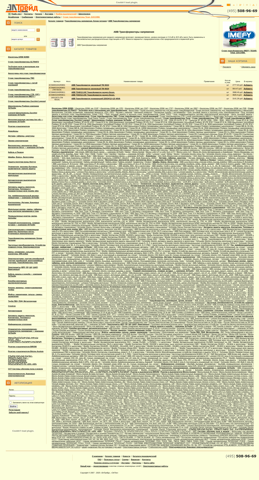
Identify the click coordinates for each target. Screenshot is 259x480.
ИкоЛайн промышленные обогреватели (235, 364)
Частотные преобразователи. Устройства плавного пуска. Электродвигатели (26, 246)
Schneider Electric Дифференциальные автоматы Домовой (193, 253)
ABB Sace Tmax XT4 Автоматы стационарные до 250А (202, 213)
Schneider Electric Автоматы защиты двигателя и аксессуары (168, 241)
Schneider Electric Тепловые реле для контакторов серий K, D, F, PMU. (121, 245)
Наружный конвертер (143, 112)
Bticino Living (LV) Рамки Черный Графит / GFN (95, 413)
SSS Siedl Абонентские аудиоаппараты (174, 156)
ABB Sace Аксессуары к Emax (240, 213)
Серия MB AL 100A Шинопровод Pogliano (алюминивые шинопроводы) (141, 126)
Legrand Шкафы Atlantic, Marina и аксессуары (127, 172)
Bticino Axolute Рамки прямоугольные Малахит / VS (177, 378)
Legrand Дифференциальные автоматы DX (190, 356)
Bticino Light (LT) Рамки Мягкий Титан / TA (224, 396)
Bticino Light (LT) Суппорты (135, 402)
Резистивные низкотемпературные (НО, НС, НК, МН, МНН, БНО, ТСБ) (88, 439)
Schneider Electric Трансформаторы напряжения (130, 302)
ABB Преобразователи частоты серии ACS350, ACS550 (188, 304)
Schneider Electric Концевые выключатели (104, 261)
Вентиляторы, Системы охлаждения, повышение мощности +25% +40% (83, 112)
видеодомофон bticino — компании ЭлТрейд (125, 156)
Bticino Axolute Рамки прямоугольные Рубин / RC (72, 380)
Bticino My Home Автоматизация (233, 413)
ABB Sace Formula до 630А (107, 209)
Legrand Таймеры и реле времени (101, 265)
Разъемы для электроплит (90, 186)
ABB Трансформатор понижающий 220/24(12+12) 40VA (96, 99)
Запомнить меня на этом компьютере (28, 403)
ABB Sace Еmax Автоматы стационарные (181, 215)
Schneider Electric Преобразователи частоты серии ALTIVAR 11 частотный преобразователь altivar (178, 308)
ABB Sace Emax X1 (235, 207)
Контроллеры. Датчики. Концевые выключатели (173, 257)
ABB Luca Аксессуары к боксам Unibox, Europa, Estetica (203, 162)
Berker (128, 152)
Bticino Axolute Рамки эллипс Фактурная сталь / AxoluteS (80, 392)
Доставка (49, 14)
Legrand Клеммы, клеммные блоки (217, 314)
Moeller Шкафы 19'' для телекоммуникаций (131, 178)
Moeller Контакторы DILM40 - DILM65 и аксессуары (186, 237)
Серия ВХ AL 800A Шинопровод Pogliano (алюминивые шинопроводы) (127, 142)
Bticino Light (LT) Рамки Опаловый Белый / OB (108, 398)
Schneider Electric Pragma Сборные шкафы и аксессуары (151, 180)
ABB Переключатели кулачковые (154, 289)
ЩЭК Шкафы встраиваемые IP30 (239, 182)
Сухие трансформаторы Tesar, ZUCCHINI (81, 17)
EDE (82, 154)
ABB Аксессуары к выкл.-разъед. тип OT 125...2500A (105, 273)
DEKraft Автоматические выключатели (236, 192)
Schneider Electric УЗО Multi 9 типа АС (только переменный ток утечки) (169, 255)
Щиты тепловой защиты (241, 114)
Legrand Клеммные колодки (189, 314)
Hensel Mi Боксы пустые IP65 (69, 170)
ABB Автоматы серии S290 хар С (226, 190)
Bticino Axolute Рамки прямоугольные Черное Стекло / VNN (195, 382)
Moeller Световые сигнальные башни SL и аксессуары (222, 295)
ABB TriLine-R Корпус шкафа (228, 164)
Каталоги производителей (144, 456)
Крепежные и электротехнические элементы (189, 435)
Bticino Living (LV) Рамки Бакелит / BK (107, 404)
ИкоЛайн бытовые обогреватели (201, 364)
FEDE (93, 154)
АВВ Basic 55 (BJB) (60, 156)
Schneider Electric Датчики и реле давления (125, 259)
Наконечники (154, 332)
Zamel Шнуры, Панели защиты (65, 186)
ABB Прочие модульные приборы (141, 263)
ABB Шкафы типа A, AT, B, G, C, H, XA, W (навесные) (206, 166)
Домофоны (13, 131)
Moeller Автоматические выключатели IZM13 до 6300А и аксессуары (223, 217)
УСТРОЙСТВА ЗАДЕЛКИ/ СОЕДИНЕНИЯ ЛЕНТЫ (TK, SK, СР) (174, 445)
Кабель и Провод (16, 152)
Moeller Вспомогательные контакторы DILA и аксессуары (76, 235)
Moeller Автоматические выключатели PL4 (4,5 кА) (231, 195)
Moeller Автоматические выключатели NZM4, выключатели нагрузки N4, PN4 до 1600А (198, 223)
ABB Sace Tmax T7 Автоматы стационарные (215, 211)
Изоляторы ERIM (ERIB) (18, 57)
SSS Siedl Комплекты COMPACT (76, 158)
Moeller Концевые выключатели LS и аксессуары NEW (160, 293)
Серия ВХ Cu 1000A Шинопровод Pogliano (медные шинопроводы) (187, 142)
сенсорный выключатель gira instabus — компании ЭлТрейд (227, 150)
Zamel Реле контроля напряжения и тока (69, 269)
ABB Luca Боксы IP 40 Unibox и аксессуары (98, 164)
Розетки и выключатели (19, 126)
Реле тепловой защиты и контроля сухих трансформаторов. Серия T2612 (138, 114)
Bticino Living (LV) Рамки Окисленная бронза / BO (226, 408)
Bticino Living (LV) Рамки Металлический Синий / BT (100, 408)
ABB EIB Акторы (190, 148)
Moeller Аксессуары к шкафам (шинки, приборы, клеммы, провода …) (191, 174)
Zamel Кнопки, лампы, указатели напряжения (201, 267)
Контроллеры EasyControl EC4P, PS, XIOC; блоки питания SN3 (121, 336)
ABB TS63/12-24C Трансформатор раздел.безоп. (93, 95)
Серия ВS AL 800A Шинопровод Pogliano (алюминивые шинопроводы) (127, 132)
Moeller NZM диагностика (181, 217)
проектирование (100, 466)
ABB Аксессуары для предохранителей (189, 415)
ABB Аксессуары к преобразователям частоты (95, 304)
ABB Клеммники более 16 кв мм (156, 312)
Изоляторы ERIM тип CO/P (87, 108)
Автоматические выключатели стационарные (204, 207)
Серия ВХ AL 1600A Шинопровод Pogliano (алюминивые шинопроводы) (159, 138)
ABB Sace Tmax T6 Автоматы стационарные (174, 211)
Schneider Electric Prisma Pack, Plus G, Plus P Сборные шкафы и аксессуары (211, 180)
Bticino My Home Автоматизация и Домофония (213, 152)
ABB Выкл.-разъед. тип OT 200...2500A (115, 279)
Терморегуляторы (59, 366)
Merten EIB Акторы (141, 150)
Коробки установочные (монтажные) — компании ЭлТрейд (229, 328)
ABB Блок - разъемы (181, 269)
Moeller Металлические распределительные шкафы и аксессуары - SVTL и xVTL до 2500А (110, 176)
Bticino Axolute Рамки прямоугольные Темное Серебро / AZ (164, 380)
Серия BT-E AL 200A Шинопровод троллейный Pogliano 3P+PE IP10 (103, 124)
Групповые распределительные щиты (167, 324)
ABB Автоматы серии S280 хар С (167, 190)
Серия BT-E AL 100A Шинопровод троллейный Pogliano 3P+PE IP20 (184, 122)
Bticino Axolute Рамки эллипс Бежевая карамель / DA (199, 384)
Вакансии (135, 460)
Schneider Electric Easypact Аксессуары (185, 227)
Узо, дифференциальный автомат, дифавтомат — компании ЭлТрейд (23, 197)
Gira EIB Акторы (68, 150)
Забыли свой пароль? (19, 412)
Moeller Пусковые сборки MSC (144, 239)
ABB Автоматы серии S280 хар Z (137, 190)
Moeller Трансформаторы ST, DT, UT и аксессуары (224, 239)
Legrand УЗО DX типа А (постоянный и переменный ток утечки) (112, 249)
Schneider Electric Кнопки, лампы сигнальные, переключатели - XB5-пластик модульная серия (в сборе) (96, 299)
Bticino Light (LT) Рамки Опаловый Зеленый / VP (149, 398)
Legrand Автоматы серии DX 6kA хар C (103, 194)
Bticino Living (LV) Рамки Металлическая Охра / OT (163, 406)
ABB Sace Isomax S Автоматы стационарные (139, 209)
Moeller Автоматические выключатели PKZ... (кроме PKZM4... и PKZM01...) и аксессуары (113, 233)
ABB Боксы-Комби (199, 269)
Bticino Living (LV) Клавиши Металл (232, 402)
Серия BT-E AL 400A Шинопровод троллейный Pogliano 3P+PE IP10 (81, 126)
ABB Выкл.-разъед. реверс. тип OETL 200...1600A (109, 277)
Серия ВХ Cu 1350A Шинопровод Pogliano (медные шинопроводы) (102, 144)
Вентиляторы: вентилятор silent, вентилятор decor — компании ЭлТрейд (26, 146)
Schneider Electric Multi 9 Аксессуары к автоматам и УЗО (106, 207)
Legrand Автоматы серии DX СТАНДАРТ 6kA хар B (178, 194)
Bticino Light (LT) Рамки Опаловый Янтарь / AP (233, 398)
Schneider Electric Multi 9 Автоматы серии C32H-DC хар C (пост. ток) (102, 199)
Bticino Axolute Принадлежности (146, 374)
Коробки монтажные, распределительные (17, 282)
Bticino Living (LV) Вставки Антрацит (199, 402)
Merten (177, 154)
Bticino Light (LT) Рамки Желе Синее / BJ (229, 394)
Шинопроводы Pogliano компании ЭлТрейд (111, 120)
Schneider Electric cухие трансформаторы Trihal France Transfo (78, 118)
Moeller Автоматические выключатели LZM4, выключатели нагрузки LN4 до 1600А (97, 221)
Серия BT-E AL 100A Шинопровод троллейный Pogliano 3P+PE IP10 (124, 122)
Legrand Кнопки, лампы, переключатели (68, 265)
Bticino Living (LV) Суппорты (205, 413)
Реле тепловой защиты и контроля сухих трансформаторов (213, 112)
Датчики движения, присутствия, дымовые (206, 158)
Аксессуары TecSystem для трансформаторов (233, 116)
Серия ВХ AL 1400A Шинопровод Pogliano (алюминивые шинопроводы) (96, 138)
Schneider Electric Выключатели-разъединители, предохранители (112, 285)
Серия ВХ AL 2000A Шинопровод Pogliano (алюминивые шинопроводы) (222, 138)
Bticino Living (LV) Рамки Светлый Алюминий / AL (110, 409)
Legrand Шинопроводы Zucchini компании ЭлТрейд (22, 114)
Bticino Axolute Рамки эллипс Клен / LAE (217, 386)
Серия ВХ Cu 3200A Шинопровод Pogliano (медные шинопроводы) (134, 146)
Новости (126, 456)
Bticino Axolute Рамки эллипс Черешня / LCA (124, 392)
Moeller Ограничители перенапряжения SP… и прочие (76, 368)
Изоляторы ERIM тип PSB (235, 108)
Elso (87, 154)
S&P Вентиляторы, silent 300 (186, 160)
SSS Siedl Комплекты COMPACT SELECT (111, 158)
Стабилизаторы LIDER (157, 447)
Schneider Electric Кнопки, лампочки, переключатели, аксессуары (132, 297)
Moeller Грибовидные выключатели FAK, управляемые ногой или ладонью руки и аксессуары (148, 291)
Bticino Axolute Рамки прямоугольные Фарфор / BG (104, 382)
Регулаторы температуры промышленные (199, 437)
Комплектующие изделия (106, 435)
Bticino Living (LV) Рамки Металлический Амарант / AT (209, 406)
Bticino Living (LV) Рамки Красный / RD (124, 406)
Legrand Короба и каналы (79, 366)
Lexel (163, 154)
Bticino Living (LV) (184, 152)
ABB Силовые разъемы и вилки (223, 269)
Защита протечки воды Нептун (22, 162)
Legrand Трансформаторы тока (95, 320)
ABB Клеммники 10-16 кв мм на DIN (101, 312)
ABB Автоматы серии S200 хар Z (151, 188)
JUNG (148, 154)
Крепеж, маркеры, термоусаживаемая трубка (131, 330)
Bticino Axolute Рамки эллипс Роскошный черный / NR (146, 390)
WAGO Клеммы (145, 316)
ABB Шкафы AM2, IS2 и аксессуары (134, 166)
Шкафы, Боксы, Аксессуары (21, 157)
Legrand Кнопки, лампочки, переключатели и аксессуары (220, 289)
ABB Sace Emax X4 (86, 209)
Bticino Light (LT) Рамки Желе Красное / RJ (152, 394)
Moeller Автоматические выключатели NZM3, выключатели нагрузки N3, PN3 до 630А (123, 223)
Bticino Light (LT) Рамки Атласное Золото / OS (102, 402)
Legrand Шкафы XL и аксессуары (193, 172)
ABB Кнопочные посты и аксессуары (77, 289)
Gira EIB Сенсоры (145, 334)
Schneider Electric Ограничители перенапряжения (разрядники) (129, 368)
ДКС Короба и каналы (222, 326)
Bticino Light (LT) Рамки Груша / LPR (67, 394)
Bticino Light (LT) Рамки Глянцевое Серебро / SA (232, 392)
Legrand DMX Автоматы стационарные (216, 215)
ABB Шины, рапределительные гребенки (218, 312)
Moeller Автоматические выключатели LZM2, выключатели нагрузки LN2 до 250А (156, 219)
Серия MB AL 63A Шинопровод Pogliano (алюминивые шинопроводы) (98, 128)
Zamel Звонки (98, 160)
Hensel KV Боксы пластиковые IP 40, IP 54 (90, 168)
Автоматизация (15, 311)
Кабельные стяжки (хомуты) (207, 330)
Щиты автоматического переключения (69, 326)
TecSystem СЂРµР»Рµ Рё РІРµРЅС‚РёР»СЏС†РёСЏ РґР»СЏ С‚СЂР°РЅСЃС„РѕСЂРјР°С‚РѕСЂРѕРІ (147, 431)
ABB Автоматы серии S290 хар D (196, 190)
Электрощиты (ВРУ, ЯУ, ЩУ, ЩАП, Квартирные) (128, 324)
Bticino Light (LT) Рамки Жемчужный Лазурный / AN (110, 396)
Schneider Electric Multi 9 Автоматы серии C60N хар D (121, 205)
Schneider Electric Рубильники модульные (214, 285)
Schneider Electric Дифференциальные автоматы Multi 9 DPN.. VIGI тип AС (133, 253)
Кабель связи (111, 162)
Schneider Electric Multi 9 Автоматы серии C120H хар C (157, 199)
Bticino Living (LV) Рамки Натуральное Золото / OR (182, 408)
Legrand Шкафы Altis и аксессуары (162, 172)
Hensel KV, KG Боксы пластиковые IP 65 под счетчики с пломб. (167, 168)
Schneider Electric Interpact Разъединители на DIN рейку (213, 427)
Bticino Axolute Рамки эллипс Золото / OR (180, 386)
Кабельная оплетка (185, 330)
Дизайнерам (13, 17)
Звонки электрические (18, 141)
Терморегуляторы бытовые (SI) (103, 445)
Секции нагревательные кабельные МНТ (190, 439)
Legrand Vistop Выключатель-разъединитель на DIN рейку (208, 281)
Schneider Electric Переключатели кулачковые (127, 301)
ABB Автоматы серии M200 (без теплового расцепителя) (195, 186)
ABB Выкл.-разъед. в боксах (230, 273)
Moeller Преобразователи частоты (114, 239)
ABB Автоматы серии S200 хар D (91, 188)
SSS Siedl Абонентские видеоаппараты (210, 156)
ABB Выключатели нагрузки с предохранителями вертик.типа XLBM (164, 279)
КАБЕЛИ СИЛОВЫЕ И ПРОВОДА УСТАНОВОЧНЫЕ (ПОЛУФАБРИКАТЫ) (202, 433)
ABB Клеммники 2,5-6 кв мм (130, 312)
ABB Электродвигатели (82, 306)
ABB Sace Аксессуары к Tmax (120, 215)
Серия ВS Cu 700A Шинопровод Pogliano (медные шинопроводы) (102, 134)
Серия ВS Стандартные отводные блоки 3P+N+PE (210, 134)
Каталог (38, 14)
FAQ (99, 460)
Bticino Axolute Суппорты (155, 392)
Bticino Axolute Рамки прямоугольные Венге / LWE (178, 376)
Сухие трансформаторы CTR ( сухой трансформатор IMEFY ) (186, 116)
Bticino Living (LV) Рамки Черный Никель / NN (136, 413)
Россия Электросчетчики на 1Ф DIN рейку (204, 322)
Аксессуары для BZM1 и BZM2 (146, 207)
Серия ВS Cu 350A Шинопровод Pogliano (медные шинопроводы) (188, 132)
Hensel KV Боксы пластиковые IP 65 (124, 168)
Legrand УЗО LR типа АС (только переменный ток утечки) (220, 249)
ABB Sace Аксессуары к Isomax (93, 215)
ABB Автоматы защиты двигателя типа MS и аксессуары (108, 229)
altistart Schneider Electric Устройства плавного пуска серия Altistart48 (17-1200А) (130, 306)
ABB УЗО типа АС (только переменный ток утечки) (223, 247)
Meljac (169, 154)
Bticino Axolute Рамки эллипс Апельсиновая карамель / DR (149, 384)
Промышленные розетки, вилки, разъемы (151, 269)
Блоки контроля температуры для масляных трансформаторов (167, 110)
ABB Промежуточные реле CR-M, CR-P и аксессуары (150, 231)
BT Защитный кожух (141, 120)
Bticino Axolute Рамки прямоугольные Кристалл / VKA (131, 378)
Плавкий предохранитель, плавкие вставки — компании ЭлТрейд (24, 224)
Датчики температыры (134, 433)
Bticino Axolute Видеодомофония (233, 372)
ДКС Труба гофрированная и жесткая (237, 332)
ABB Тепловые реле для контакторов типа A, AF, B (213, 231)
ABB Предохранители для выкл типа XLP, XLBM (118, 281)
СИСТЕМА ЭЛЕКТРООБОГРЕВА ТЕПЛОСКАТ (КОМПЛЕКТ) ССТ (162, 443)
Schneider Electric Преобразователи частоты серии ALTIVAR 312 (103, 310)
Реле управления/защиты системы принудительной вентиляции (201, 114)
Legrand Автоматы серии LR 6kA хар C (100, 195)
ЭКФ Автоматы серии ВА (171, 207)
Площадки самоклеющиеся (241, 330)
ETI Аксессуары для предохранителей (232, 423)
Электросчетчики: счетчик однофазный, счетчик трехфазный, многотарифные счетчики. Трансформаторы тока (26, 261)
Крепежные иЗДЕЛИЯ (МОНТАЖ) (223, 435)
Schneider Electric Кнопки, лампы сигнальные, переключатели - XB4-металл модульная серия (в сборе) (208, 297)
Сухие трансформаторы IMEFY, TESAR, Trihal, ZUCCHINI (239, 52)
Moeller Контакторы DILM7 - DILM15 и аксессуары (231, 237)
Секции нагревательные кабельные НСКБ (228, 439)
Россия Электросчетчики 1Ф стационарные (167, 322)
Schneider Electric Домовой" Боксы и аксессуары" (161, 182)
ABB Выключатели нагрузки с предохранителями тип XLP (103, 423)
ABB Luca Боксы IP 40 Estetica (241, 162)
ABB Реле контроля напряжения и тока (174, 263)
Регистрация (14, 410)
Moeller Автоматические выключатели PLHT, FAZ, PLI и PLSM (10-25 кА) (170, 197)
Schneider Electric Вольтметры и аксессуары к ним (200, 320)
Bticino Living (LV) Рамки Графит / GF (172, 404)
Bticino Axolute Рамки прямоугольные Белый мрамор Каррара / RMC (81, 376)
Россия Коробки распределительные (93, 330)
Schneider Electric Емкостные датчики (164, 259)
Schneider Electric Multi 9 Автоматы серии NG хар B (215, 205)
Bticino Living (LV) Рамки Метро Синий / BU (141, 408)
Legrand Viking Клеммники (128, 314)
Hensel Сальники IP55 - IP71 (104, 314)
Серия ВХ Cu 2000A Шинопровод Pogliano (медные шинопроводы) (218, 144)
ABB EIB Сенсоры (206, 148)
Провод (148, 162)
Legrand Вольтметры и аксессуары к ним (228, 318)
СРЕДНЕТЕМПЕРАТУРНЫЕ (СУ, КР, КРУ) (210, 443)
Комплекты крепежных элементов (132, 435)
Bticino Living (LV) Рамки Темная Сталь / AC (99, 411)
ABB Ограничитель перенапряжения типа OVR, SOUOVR (180, 366)
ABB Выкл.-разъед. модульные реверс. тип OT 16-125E (117, 275)
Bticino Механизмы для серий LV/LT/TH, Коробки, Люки (94, 415)
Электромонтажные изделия (135, 447)
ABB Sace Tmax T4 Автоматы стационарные (94, 211)
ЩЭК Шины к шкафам (214, 182)
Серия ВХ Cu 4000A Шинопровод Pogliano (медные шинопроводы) (194, 146)
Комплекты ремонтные (158, 435)
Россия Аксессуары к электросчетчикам (103, 322)
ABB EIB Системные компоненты (229, 148)
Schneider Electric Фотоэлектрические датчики (206, 261)
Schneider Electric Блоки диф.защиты (82, 253)
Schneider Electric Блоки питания (93, 302)
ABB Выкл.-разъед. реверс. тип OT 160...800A (150, 277)
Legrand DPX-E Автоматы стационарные (127, 217)
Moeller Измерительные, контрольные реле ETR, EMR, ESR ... (218, 291)
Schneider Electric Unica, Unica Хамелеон (223, 154)
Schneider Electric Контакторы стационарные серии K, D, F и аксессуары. (131, 243)
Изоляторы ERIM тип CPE (111, 108)
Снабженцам (27, 17)
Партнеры (136, 463)
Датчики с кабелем (124, 112)
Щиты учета (115, 326)
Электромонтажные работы (48, 17)
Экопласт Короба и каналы (143, 366)
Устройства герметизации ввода (132, 445)
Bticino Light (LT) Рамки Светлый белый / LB (70, 400)
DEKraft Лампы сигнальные (182, 289)
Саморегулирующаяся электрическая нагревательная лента (146, 439)
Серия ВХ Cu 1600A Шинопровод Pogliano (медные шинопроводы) (160, 144)
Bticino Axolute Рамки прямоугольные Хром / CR (147, 382)
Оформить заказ (248, 67)
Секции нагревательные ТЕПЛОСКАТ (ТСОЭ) (112, 443)
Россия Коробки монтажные (64, 330)
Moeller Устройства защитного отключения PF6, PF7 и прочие (172, 360)
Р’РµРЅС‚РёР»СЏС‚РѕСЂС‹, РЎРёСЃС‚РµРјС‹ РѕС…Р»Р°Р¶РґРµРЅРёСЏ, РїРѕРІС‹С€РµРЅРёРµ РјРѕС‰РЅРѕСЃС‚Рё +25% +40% (22, 360)
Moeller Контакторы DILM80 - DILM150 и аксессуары (74, 239)
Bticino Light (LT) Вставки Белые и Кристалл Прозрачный (148, 400)
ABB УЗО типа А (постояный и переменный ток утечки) (174, 247)
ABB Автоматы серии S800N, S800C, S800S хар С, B (160, 192)
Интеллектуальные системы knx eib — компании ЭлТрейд (155, 148)
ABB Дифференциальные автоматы (132, 247)
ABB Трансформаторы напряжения (124, 21)
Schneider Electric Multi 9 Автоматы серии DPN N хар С (169, 205)
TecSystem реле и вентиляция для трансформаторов (23, 68)
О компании (97, 456)
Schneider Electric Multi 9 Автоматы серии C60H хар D (134, 203)
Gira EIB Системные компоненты (90, 150)
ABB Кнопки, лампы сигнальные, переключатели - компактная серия (166, 287)
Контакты (28, 14)
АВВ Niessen (98, 156)
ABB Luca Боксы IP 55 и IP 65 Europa (135, 164)
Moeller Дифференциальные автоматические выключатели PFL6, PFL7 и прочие (136, 251)
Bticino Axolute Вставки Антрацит (90, 374)
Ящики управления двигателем (135, 326)
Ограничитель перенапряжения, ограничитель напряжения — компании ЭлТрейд (26, 331)
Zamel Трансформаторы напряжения (189, 302)
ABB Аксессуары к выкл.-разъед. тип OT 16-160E (150, 273)
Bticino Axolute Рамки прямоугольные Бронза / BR (133, 376)
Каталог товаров (55, 21)
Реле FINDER (124, 269)
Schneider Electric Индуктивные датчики (201, 259)
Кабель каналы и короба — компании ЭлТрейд (171, 326)
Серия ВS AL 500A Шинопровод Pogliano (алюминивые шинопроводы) (206, 130)
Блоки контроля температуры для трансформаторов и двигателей (224, 110)
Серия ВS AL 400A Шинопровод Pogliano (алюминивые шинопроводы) (144, 130)
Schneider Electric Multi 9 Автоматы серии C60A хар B (148, 201)
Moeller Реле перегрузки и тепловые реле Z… (179, 239)
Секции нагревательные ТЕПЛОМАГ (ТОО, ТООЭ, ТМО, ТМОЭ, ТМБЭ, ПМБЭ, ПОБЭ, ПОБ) (164, 441)
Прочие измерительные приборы (71, 322)
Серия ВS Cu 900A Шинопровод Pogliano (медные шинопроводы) (159, 134)
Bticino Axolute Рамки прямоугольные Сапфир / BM (115, 380)
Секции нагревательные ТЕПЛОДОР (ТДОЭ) (102, 441)
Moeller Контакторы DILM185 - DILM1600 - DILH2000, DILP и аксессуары (132, 237)
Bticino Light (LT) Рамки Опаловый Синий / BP (191, 398)
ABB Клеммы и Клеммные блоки (186, 312)
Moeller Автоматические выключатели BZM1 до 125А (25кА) (183, 195)
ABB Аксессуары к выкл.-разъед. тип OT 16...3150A (194, 273)
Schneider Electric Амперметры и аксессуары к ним (155, 320)
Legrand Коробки (168, 328)
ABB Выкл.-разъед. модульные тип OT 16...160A (212, 275)
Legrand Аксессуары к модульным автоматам (137, 195)
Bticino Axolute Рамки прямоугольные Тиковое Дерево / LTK (215, 380)
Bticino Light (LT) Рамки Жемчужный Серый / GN (154, 396)
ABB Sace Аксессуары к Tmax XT (148, 215)
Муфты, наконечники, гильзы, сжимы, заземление (125, 332)
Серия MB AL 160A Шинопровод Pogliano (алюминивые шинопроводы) (203, 126)
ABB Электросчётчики (199, 318)
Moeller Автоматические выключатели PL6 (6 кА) (72, 197)
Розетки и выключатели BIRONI (22, 347)
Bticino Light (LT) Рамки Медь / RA (191, 396)
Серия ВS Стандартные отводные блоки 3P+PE (117, 136)
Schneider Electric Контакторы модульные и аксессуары (220, 241)
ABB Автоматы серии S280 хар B (79, 190)
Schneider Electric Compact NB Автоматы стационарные (206, 225)
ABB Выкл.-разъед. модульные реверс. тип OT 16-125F (166, 275)
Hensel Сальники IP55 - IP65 (78, 314)
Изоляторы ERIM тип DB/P (186, 108)
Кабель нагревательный (94, 162)
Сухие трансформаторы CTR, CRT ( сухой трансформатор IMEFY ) (24, 95)
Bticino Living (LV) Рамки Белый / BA (140, 404)
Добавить (248, 85)
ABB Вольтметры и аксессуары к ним (148, 318)
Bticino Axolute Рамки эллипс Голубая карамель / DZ (88, 386)
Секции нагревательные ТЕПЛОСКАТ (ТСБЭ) (225, 441)
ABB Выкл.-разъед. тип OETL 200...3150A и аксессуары (106, 421)
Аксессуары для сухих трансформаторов (27, 73)
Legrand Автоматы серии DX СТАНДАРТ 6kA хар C (223, 194)
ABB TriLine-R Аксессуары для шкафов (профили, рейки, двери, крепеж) (183, 164)
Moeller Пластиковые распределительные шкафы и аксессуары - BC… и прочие (185, 176)
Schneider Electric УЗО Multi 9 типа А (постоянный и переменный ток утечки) (104, 255)
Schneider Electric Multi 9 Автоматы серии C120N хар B (207, 199)
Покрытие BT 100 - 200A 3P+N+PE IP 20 (169, 120)
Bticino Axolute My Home (208, 372)
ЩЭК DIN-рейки (159, 316)
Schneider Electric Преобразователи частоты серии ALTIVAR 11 (106, 308)
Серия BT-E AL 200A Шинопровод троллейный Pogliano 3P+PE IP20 (163, 124)
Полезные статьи (112, 460)
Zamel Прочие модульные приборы (237, 267)
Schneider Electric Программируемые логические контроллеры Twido (154, 261)
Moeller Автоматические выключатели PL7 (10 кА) (116, 197)
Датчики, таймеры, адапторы (21, 136)
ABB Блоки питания (203, 301)
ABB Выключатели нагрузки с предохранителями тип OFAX (222, 279)
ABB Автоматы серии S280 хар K (108, 190)
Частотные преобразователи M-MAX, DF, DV (210, 245)
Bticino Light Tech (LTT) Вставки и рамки (165, 402)
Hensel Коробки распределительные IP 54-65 (141, 328)
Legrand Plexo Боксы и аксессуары (91, 172)
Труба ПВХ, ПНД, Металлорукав (22, 301)
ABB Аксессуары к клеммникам (71, 312)
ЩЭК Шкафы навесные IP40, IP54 (66, 184)
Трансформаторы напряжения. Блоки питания (86, 21)
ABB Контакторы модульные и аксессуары (152, 229)
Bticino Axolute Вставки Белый (118, 374)
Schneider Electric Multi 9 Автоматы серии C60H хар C (86, 203)
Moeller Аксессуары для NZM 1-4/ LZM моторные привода (116, 225)
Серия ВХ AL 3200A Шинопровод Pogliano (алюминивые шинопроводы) (143, 140)
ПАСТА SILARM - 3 (128, 437)
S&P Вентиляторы (218, 354)
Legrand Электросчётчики (121, 320)
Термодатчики (82, 445)
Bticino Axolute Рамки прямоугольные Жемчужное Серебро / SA (79, 378)
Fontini (100, 154)
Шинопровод (84, 14)
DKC (69, 168)
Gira (106, 154)
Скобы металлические (61, 332)
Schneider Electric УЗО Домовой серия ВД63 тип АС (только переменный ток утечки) (121, 364)
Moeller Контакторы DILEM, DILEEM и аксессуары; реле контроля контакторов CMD (182, 235)
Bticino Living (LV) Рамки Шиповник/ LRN (174, 413)
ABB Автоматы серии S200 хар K (122, 188)
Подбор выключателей (66, 14)
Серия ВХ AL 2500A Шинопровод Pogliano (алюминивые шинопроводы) (82, 140)
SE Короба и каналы (203, 326)
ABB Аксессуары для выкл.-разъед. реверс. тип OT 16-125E (222, 271)
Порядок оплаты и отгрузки (106, 463)
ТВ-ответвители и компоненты (116, 186)
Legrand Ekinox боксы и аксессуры (230, 170)
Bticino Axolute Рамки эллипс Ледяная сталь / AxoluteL (93, 388)
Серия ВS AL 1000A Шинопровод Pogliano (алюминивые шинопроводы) (160, 128)
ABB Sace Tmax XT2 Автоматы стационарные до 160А (105, 213)
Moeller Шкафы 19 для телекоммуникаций (93, 178)
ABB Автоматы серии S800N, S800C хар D (118, 192)
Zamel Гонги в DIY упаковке (78, 160)
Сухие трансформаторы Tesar (21, 90)
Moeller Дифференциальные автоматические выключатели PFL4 (199, 358)
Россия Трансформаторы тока (134, 322)
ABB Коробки (114, 328)
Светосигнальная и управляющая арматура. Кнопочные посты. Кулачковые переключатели (23, 231)
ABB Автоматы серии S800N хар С (84, 192)
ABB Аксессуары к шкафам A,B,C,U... (100, 166)
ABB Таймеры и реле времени (206, 263)
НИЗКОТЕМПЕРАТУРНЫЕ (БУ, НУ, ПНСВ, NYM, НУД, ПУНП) (92, 437)
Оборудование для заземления (175, 332)
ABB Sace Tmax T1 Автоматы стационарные (178, 209)
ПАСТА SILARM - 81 (145, 437)
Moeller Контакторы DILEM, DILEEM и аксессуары (123, 235)
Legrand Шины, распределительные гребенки (71, 316)
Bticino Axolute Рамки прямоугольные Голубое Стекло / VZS (227, 376)
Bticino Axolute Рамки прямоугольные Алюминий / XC (184, 374)
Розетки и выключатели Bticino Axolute (25, 351)
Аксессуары (134, 110)
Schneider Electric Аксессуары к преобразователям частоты (194, 306)
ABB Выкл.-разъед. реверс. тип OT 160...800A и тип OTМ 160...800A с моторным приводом (209, 277)
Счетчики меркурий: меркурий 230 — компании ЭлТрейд (82, 324)
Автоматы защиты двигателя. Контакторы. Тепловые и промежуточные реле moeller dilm (23, 189)
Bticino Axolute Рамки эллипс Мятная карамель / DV (230, 388)
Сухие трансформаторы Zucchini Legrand (27, 101)
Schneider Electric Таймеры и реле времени (161, 267)
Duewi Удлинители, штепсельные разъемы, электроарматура (226, 184)
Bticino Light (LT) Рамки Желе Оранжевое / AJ (191, 394)
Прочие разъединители (243, 285)
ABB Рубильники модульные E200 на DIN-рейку (161, 281)
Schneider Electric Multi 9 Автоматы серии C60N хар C (74, 205)
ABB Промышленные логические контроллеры (217, 257)
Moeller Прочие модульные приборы (190, 265)
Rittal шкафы (156, 178)
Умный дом (85, 466)
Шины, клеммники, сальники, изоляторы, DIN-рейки (21, 253)
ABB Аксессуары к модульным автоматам (201, 192)
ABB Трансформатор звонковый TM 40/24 (90, 89)
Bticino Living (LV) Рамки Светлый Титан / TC (151, 409)
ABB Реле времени (182, 231)
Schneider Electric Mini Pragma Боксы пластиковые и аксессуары (97, 180)
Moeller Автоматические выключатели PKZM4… (232, 233)
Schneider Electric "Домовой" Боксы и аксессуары (184, 178)
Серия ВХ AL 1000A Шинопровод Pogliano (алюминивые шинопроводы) (171, 136)
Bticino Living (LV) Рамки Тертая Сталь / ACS (212, 411)
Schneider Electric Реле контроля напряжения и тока (118, 267)
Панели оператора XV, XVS (162, 336)
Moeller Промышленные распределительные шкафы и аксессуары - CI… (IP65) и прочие (121, 174)
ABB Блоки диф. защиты (104, 247)
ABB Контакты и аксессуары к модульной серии (116, 289)
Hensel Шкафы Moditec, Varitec (201, 170)
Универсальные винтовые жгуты (86, 332)
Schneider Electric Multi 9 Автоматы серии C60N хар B (230, 203)
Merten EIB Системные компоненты (185, 150)
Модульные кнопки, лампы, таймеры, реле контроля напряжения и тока (25, 210)
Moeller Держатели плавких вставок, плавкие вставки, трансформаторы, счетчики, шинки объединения (155, 283)
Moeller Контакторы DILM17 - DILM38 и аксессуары (223, 344)
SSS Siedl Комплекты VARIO (144, 158)
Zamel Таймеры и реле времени (103, 269)
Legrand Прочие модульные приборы (237, 263)
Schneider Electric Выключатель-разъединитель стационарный (168, 285)
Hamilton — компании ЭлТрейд (131, 154)
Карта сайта (149, 463)
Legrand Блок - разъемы (79, 271)
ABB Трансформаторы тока (177, 318)
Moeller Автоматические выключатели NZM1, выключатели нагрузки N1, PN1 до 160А (174, 221)
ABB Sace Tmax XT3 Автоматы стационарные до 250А (153, 213)
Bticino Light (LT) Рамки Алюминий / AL (221, 400)
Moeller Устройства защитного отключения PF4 (192, 251)
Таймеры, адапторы (236, 158)
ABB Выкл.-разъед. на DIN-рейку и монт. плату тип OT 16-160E (88, 419)
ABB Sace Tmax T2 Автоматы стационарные (217, 209)
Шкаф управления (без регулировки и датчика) (102, 447)
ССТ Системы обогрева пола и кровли (25, 369)
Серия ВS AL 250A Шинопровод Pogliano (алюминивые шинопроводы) (222, 128)
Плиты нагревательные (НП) (168, 437)
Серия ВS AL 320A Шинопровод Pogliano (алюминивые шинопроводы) (82, 130)
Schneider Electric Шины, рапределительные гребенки (114, 316)
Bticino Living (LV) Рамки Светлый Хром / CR (190, 409)
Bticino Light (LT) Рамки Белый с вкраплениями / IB (188, 392)
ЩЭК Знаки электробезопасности (182, 316)
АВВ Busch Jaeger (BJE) (80, 156)
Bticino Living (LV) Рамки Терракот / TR (175, 411)
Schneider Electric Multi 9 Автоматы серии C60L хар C (182, 203)
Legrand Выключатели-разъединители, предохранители (210, 425)
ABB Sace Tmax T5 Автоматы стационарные (134, 211)
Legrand (156, 154)
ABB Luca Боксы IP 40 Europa (65, 164)
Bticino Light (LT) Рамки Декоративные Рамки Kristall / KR (108, 394)
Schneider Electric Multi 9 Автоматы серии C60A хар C (194, 201)
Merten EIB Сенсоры (159, 150)
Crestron (12, 306)
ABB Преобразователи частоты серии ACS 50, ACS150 (140, 304)
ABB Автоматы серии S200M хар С (182, 188)
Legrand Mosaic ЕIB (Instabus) (118, 150)
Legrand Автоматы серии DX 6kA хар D (138, 194)
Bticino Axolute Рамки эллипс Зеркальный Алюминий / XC (136, 386)
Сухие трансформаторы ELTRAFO (23, 62)
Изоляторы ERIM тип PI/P (211, 108)
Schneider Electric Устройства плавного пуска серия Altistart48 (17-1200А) (164, 310)
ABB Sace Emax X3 (69, 209)
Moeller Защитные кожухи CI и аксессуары (177, 295)
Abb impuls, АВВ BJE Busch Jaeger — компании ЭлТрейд (99, 152)
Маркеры (224, 330)
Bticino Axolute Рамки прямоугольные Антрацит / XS (230, 374)
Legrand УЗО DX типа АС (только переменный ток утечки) (167, 249)
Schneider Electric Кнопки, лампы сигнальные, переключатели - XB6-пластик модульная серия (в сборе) (186, 299)
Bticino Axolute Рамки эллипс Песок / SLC (104, 390)
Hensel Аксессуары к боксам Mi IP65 (170, 170)
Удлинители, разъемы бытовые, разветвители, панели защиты (22, 168)
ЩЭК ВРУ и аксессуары (193, 182)
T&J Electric (248, 154)
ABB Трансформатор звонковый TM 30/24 (90, 85)
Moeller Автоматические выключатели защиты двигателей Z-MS (113, 241)
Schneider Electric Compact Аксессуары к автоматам (99, 227)
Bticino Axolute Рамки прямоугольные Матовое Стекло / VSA (227, 378)
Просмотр (227, 67)
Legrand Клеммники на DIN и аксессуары (158, 314)
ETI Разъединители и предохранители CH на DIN (112, 425)
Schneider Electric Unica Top (193, 154)
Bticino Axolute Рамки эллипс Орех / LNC (69, 390)
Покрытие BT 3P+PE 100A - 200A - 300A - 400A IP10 (211, 120)
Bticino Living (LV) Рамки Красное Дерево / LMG (86, 406)
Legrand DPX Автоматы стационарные (92, 217)
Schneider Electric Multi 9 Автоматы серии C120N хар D (101, 201)
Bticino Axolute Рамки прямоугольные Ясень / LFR (101, 384)
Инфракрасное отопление (20, 324)
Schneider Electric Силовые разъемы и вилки (111, 271)
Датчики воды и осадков (74, 433)
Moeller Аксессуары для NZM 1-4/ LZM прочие (161, 225)
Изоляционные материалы (164, 330)
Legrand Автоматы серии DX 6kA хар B (68, 194)
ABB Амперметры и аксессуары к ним (114, 318)
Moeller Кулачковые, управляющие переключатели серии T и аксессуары (215, 293)
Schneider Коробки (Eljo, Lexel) (190, 328)
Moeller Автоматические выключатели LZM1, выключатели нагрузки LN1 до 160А (86, 219)
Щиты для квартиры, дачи (98, 326)
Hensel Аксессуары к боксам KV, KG (138, 170)
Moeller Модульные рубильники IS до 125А (218, 283)
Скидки (125, 460)
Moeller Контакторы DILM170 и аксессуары (81, 237)
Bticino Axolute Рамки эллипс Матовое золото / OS (139, 388)
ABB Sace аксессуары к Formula (65, 215)
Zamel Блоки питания (162, 302)
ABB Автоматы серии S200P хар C (213, 188)
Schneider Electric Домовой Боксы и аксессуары (118, 182)
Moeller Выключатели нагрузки (215, 197)
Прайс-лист (15, 14)
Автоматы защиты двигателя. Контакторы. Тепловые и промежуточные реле (21, 317)
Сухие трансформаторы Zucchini (148, 118)
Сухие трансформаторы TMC (21, 78)
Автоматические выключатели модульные (149, 186)
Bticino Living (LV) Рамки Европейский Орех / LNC (211, 404)
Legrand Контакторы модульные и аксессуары (72, 342)
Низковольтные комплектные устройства (201, 324)
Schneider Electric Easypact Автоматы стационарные (145, 227)
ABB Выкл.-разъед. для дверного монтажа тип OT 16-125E (146, 417)
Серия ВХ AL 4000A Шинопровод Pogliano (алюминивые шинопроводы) (205, 140)
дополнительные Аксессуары (157, 433)
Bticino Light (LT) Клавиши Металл (188, 400)
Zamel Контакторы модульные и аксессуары (171, 245)
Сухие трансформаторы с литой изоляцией (138, 116)
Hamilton (112, 154)
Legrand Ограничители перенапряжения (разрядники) (230, 366)
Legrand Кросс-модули (243, 314)
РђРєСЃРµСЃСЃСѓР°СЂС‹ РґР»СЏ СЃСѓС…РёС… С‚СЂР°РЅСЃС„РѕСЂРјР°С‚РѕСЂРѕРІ (90, 372)
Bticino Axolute (138, 152)
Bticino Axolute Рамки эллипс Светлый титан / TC (190, 390)
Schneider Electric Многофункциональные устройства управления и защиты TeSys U (201, 243)
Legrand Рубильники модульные (95, 283)
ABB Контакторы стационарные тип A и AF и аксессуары (196, 229)
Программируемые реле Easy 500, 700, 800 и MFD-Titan (200, 336)
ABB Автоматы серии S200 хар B (235, 186)
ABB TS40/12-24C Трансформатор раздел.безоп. (93, 92)
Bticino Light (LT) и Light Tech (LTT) (160, 152)
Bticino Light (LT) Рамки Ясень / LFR (106, 400)
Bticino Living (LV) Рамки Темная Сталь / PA (138, 411)
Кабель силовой (125, 162)
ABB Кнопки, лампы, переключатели (109, 263)
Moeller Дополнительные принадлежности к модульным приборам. (145, 265)
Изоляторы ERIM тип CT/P (161, 108)
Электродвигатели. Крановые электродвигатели (21, 375)
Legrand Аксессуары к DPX (157, 217)
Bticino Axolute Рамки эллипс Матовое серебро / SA (184, 388)
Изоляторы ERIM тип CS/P (136, 108)
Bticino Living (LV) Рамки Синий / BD (226, 409)
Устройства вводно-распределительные (237, 324)
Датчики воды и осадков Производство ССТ (104, 433)
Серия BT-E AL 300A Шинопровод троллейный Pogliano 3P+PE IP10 (223, 124)
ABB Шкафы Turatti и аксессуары (166, 166)
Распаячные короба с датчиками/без (170, 112)
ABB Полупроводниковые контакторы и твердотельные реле (100, 231)
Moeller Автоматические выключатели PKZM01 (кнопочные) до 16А (181, 233)
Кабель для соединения (72, 162)
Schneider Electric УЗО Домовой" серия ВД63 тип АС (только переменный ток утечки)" (111, 257)
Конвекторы (138, 162)
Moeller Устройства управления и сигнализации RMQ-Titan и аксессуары (125, 295)
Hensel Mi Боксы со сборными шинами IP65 (102, 170)
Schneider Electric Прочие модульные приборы (74, 267)
